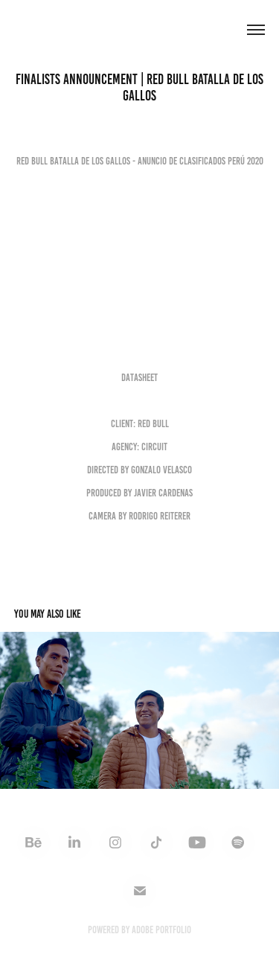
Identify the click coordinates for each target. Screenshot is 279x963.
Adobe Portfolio (161, 929)
